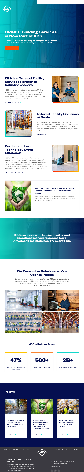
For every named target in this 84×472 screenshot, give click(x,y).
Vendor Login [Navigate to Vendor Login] (5, 2)
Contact (77, 451)
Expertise (16, 451)
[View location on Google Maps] (63, 463)
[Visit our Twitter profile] (80, 64)
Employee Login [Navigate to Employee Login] (16, 2)
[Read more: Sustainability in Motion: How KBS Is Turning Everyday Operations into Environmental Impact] (40, 205)
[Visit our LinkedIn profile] (80, 58)
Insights (68, 451)
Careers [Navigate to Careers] (25, 2)
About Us (7, 451)
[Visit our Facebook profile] (80, 61)
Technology (58, 451)
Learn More (12, 48)
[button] (30, 2)
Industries (26, 451)
